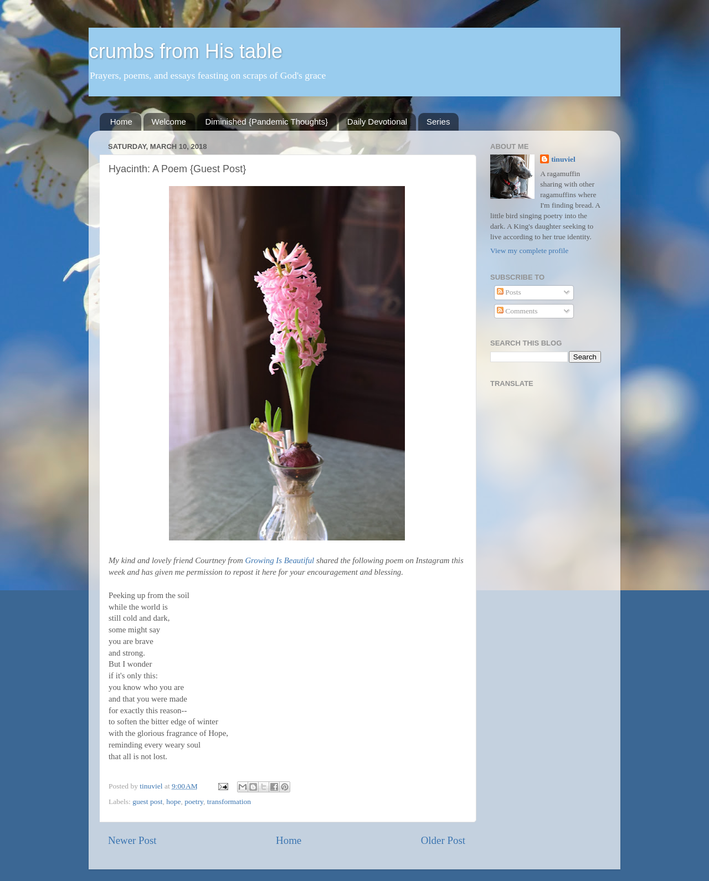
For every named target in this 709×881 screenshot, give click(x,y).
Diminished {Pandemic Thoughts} (266, 121)
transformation (229, 801)
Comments (517, 311)
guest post (147, 801)
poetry (193, 801)
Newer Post (132, 840)
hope (173, 801)
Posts (509, 292)
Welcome (169, 121)
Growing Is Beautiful (279, 560)
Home (121, 121)
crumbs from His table (185, 51)
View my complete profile (529, 250)
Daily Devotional (377, 121)
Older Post (443, 840)
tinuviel (563, 159)
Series (438, 121)
